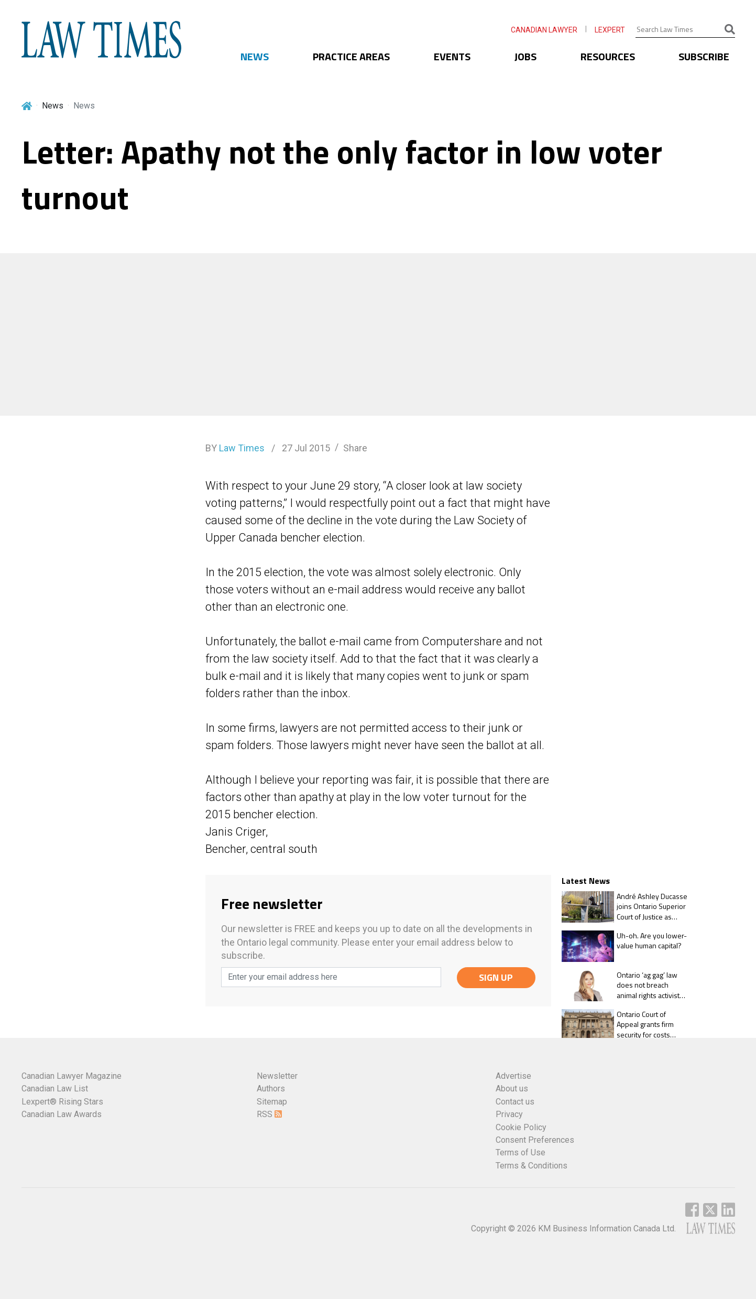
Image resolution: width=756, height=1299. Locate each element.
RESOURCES (607, 56)
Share (355, 447)
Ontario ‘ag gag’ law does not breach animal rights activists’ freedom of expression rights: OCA (651, 985)
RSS (269, 1114)
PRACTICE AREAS (351, 56)
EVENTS (452, 56)
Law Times (242, 447)
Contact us (515, 1102)
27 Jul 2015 (305, 447)
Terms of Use (520, 1152)
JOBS (525, 56)
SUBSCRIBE (703, 56)
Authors (271, 1089)
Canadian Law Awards (61, 1114)
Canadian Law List (54, 1089)
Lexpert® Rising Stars (62, 1102)
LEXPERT (610, 30)
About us (512, 1089)
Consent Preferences (535, 1140)
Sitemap (272, 1102)
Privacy (509, 1114)
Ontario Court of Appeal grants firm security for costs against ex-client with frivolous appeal (650, 1024)
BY (235, 447)
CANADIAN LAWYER (544, 30)
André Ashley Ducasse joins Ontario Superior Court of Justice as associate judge (652, 906)
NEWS (254, 56)
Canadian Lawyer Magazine (71, 1076)
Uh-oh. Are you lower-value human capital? (652, 940)
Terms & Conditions (531, 1166)
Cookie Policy (521, 1127)
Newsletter (277, 1076)
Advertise (513, 1076)
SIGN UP (496, 977)
